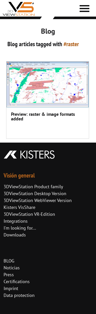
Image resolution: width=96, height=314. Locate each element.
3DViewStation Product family (33, 187)
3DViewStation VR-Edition (29, 214)
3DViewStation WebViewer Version (38, 200)
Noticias (12, 268)
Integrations (16, 221)
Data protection (19, 295)
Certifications (17, 281)
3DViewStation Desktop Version (35, 193)
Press (9, 275)
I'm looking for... (20, 228)
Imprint (11, 288)
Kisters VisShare (19, 207)
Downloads (15, 235)
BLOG (9, 261)
